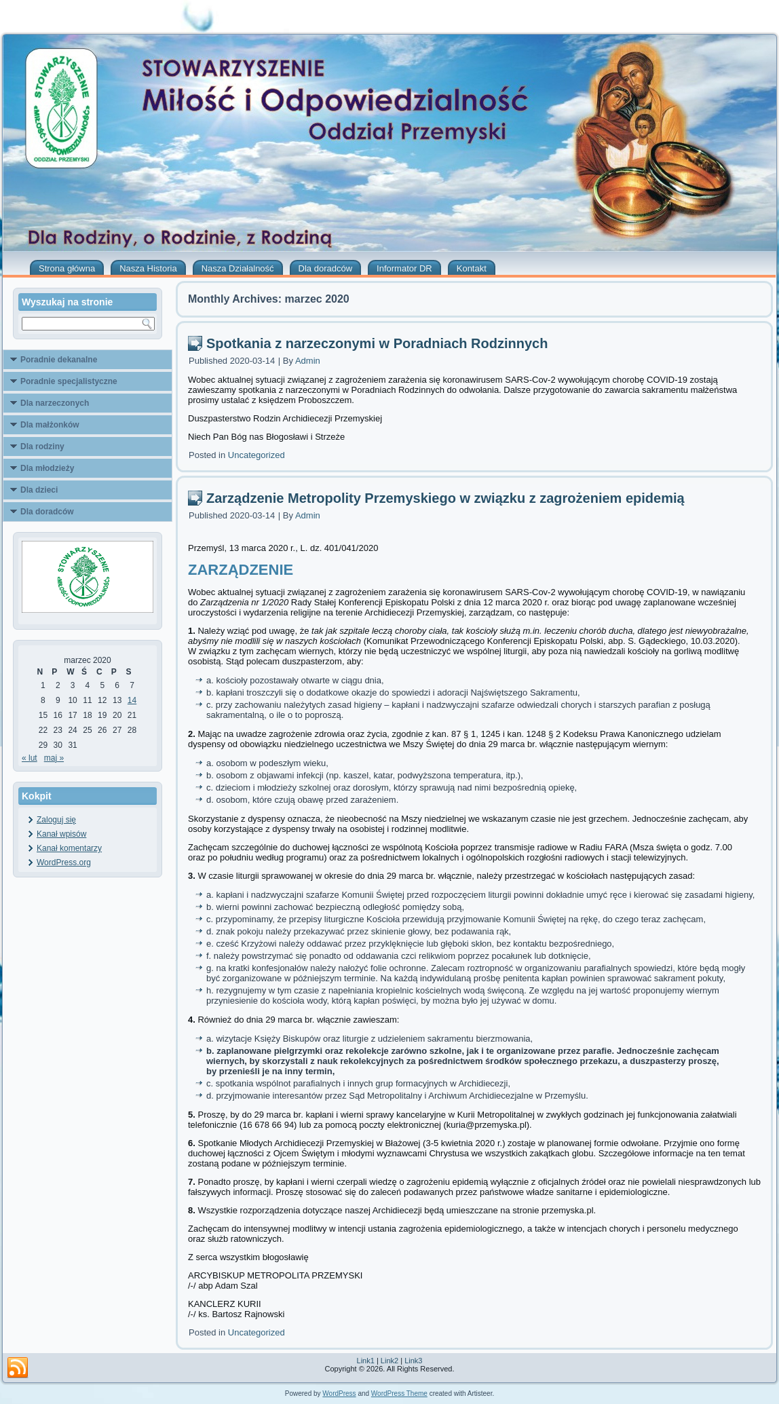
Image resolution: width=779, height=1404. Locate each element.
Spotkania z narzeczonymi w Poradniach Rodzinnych (377, 343)
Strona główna (67, 268)
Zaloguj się (56, 819)
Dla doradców (326, 268)
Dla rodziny (42, 446)
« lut (29, 758)
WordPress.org (64, 862)
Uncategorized (256, 455)
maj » (54, 758)
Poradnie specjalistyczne (68, 381)
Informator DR (404, 268)
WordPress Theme (399, 1393)
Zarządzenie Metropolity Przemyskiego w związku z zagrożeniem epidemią (445, 498)
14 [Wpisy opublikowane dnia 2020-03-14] (132, 700)
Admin (307, 361)
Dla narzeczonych (54, 403)
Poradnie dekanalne (58, 359)
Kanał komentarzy (69, 848)
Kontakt (472, 268)
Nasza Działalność (238, 268)
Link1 (366, 1360)
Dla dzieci (39, 490)
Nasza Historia (148, 268)
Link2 (389, 1360)
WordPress (339, 1393)
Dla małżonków (49, 425)
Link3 (413, 1360)
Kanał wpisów (61, 834)
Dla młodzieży (47, 468)
